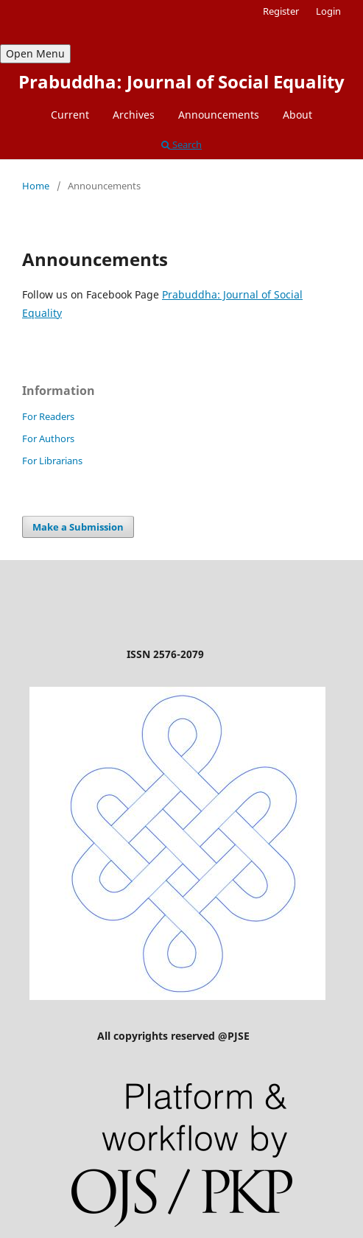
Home (35, 185)
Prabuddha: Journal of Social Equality (181, 81)
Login (328, 11)
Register (281, 11)
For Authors (48, 438)
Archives (134, 115)
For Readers (48, 416)
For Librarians (52, 460)
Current (70, 115)
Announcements (218, 115)
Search (181, 144)
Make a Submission (78, 527)
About (297, 115)
